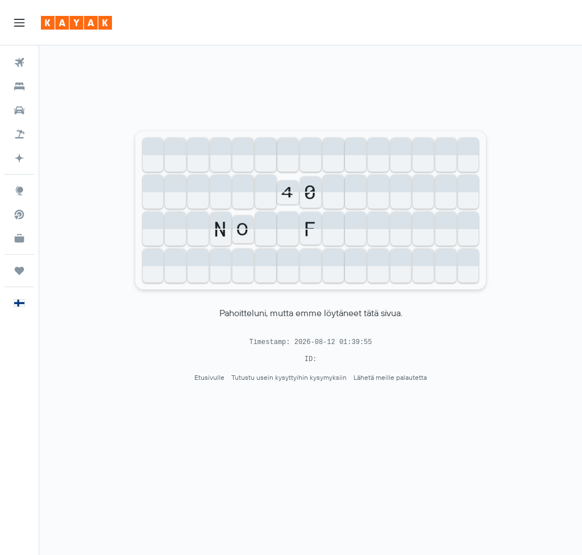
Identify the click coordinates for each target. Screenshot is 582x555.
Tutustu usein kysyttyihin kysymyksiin (289, 377)
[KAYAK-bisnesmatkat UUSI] (19, 238)
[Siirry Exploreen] (19, 190)
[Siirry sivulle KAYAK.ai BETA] (19, 158)
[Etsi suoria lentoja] (19, 214)
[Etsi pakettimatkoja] (19, 134)
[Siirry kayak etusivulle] (76, 23)
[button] (19, 22)
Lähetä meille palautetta (390, 377)
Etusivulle (209, 377)
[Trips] (19, 270)
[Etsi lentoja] (19, 62)
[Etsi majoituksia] (19, 86)
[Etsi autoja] (19, 110)
